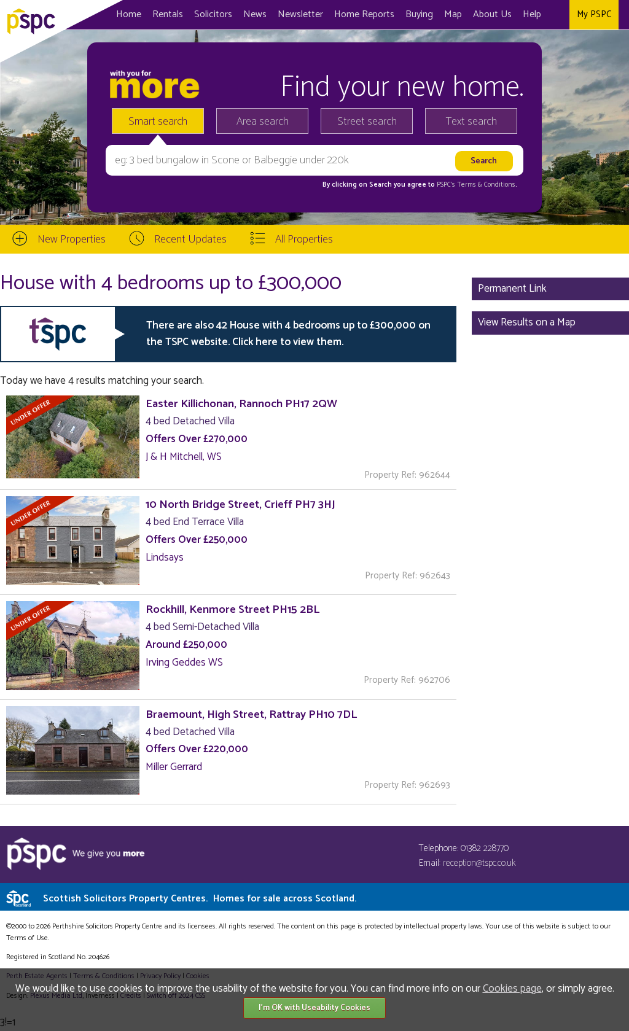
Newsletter (300, 14)
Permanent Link (512, 288)
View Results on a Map (527, 322)
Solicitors (213, 14)
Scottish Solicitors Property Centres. (199, 898)
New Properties (71, 239)
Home (128, 14)
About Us (492, 14)
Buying (419, 14)
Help (532, 14)
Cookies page (512, 988)
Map (453, 14)
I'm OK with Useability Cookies (314, 1008)
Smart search (157, 121)
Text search (471, 121)
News (255, 14)
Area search (262, 121)
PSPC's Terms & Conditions (476, 184)
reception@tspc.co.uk (479, 863)
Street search (367, 121)
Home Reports (364, 14)
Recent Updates (190, 239)
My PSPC (594, 14)
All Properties (304, 239)
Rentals (167, 14)
